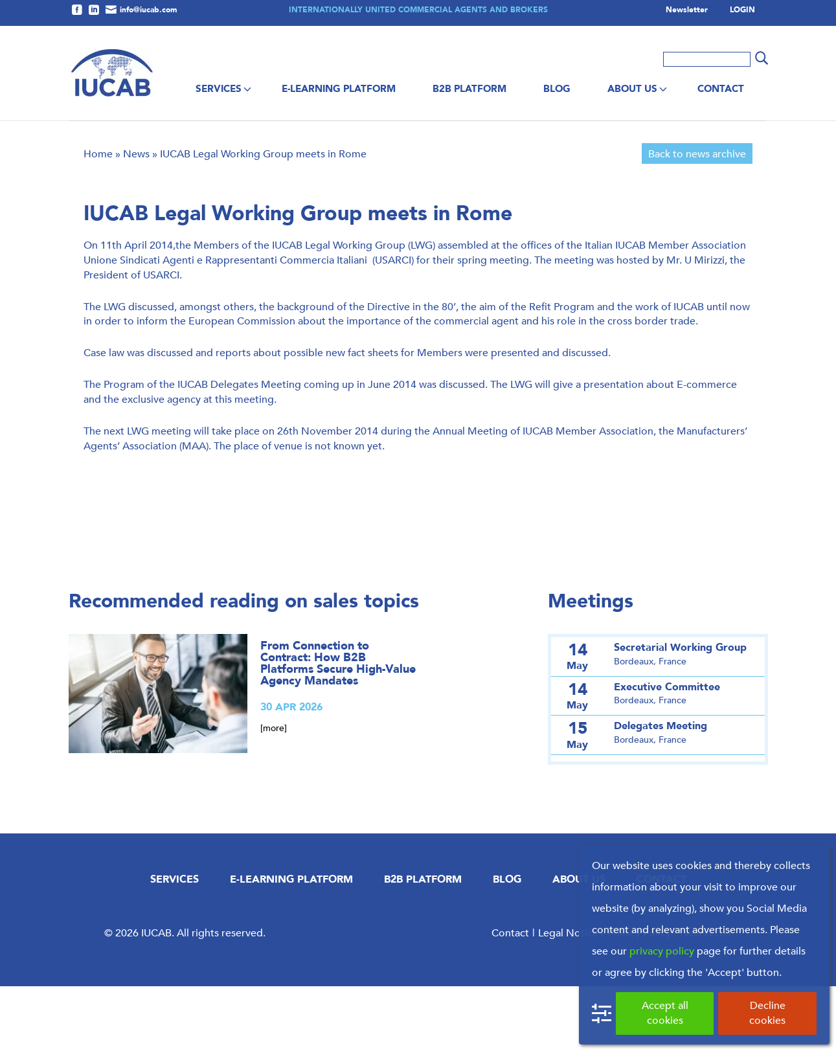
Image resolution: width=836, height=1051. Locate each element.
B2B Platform (469, 88)
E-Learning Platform (339, 88)
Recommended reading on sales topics (244, 666)
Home (98, 218)
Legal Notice (568, 997)
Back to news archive (697, 218)
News (136, 218)
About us (632, 88)
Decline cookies (767, 1013)
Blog (557, 88)
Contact (720, 88)
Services (219, 88)
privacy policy (661, 951)
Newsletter (687, 10)
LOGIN (742, 10)
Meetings (590, 666)
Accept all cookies (665, 1013)
